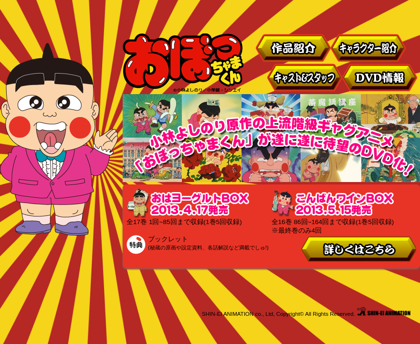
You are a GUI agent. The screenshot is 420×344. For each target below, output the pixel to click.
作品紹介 (293, 47)
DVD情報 (380, 77)
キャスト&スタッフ (305, 77)
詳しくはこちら (358, 249)
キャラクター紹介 (368, 47)
